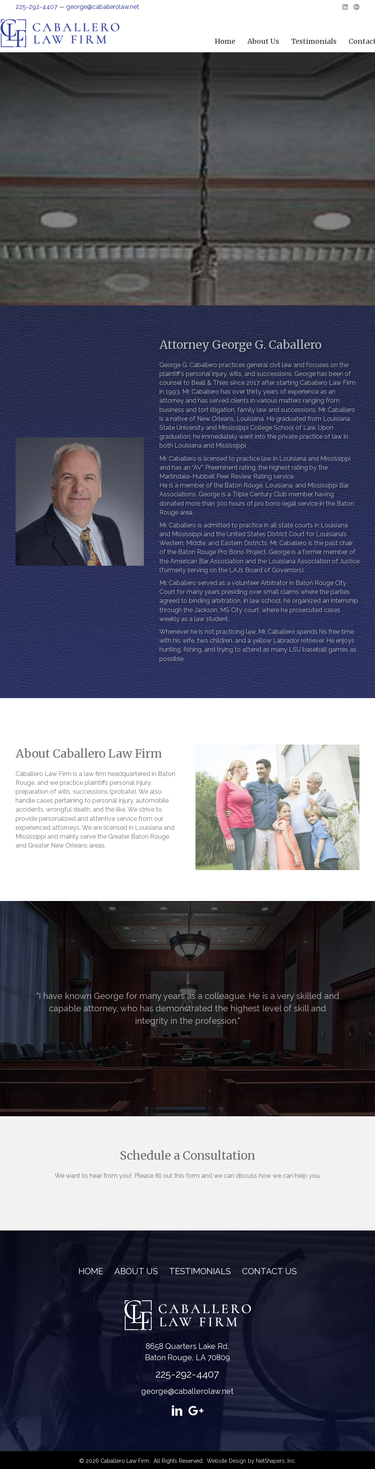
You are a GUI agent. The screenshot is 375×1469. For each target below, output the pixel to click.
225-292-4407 (36, 6)
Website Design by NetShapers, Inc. (251, 1461)
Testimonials (200, 1271)
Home (300, 41)
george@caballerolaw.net (102, 6)
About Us (339, 41)
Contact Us (269, 1271)
